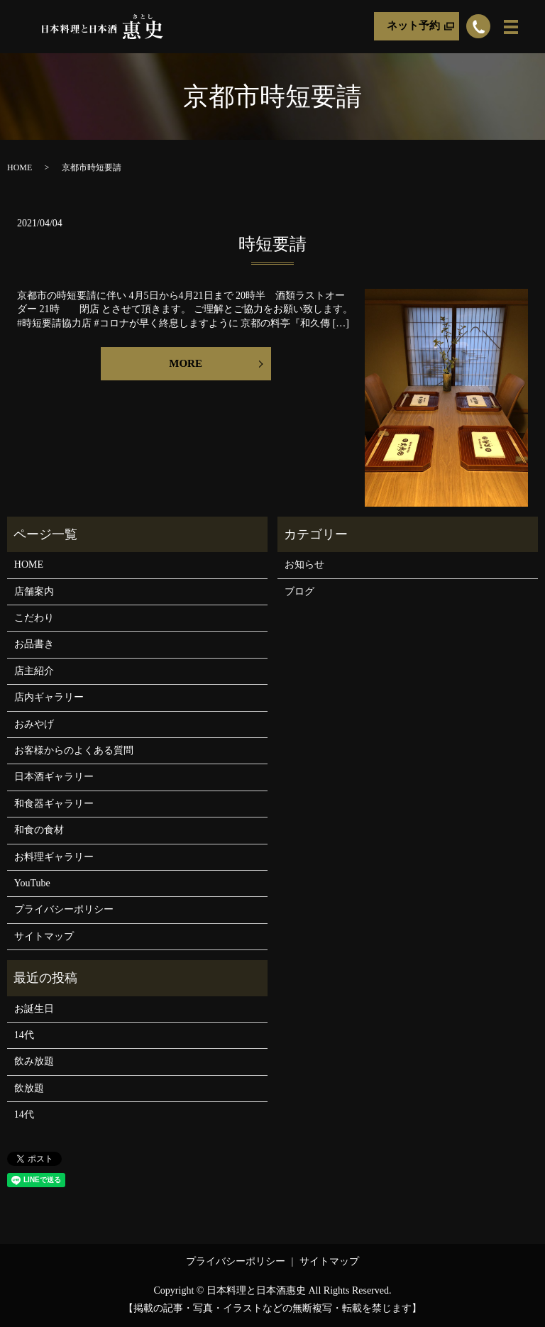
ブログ (299, 591)
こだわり (34, 617)
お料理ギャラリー (54, 857)
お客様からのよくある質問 (73, 750)
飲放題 (29, 1088)
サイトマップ (44, 936)
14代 (24, 1035)
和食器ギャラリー (54, 803)
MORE (185, 363)
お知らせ (304, 564)
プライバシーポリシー (64, 909)
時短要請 (272, 244)
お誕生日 (34, 1008)
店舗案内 (34, 591)
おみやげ (34, 724)
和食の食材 (39, 830)
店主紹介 (34, 671)
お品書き (34, 644)
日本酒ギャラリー (54, 776)
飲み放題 (34, 1061)
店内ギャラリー (49, 697)
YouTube (32, 883)
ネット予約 (413, 26)
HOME (19, 167)
